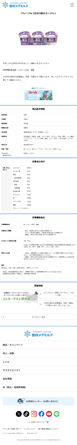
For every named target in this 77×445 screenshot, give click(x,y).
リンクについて (30, 429)
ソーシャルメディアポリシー (14, 433)
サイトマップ (32, 433)
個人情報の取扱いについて (48, 429)
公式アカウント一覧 (38, 422)
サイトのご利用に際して (12, 429)
